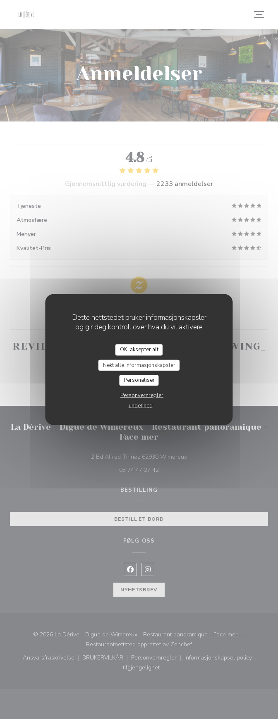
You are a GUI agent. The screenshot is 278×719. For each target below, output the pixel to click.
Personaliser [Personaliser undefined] (139, 380)
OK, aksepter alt (139, 349)
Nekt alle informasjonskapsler (139, 365)
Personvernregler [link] (141, 395)
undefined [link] (141, 405)
